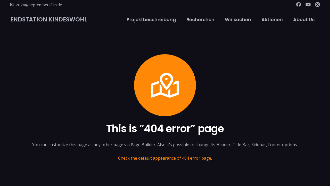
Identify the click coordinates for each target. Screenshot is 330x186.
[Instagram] (317, 4)
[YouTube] (308, 4)
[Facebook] (298, 4)
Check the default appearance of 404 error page (164, 158)
